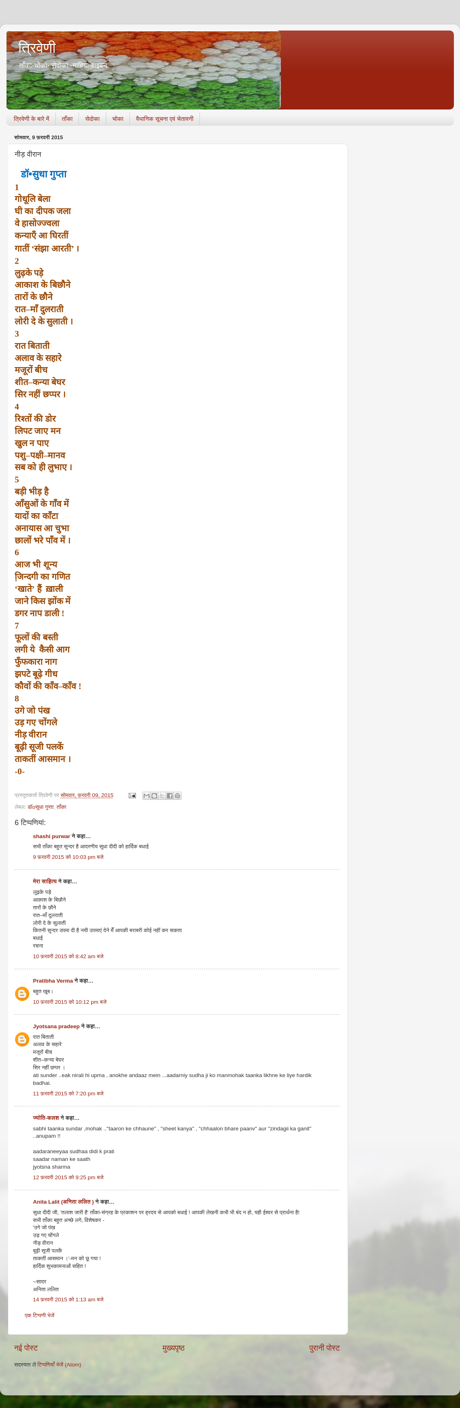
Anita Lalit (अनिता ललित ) (64, 1202)
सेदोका (92, 118)
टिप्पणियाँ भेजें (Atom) (59, 1365)
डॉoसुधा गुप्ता (41, 807)
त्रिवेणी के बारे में (31, 118)
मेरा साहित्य (45, 881)
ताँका (67, 118)
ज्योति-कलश (46, 1118)
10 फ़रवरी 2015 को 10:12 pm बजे (70, 1002)
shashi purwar (51, 836)
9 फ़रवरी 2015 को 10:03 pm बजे (68, 857)
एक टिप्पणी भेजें (40, 1315)
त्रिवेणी (37, 47)
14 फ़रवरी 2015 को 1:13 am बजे (68, 1299)
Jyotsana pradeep (56, 1026)
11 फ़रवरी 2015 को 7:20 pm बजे (68, 1093)
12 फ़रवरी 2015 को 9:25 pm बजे (68, 1177)
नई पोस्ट (26, 1348)
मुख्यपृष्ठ (173, 1348)
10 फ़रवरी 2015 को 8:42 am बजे (68, 956)
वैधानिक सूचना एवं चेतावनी (164, 118)
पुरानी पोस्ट (324, 1348)
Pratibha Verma (53, 981)
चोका (117, 118)
